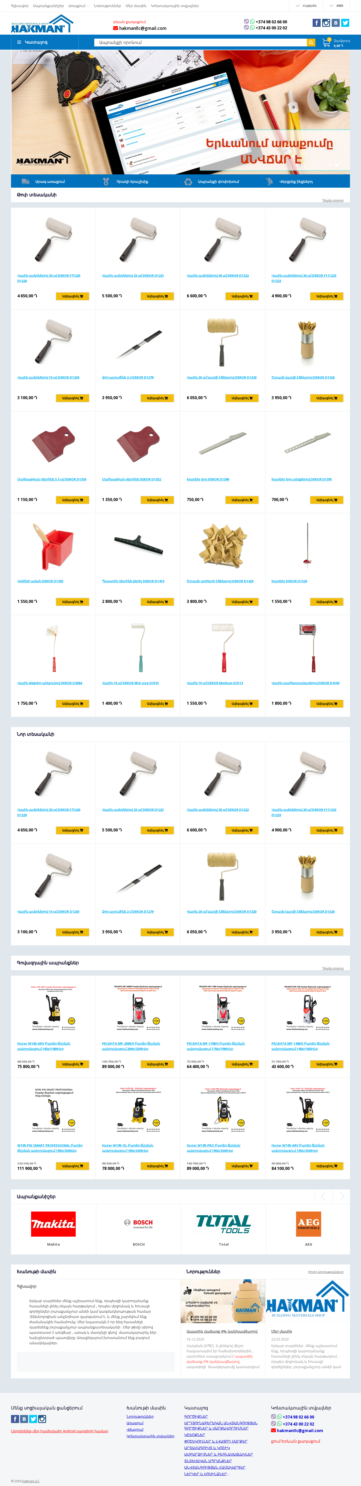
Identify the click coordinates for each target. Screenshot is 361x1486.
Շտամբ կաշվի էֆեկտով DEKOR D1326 (303, 382)
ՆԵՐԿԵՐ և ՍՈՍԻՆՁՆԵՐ (205, 1473)
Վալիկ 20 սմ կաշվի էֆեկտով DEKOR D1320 (221, 382)
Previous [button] (323, 1201)
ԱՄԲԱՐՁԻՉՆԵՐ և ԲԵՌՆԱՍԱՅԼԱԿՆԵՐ (218, 1454)
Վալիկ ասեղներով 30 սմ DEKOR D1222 (218, 280)
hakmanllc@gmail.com (138, 28)
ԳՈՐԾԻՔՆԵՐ (196, 1416)
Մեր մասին (281, 1335)
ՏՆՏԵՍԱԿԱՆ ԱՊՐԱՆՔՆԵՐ (208, 1460)
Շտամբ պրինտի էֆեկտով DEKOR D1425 (220, 585)
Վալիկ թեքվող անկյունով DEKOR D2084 (49, 687)
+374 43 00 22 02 (271, 28)
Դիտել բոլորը (333, 205)
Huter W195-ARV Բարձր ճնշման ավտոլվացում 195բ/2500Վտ (298, 1152)
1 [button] (329, 169)
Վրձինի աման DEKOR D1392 (40, 585)
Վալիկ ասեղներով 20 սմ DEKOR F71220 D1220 (48, 283)
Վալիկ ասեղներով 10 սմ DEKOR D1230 (48, 382)
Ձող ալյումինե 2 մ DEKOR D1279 (127, 382)
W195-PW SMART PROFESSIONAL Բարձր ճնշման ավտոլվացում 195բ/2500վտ (49, 1152)
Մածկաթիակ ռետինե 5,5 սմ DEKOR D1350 (51, 483)
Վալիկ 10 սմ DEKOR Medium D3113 (215, 687)
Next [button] (341, 1201)
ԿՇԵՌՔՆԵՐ (194, 1434)
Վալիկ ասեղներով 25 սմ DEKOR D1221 (133, 280)
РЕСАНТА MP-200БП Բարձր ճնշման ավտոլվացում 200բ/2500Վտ (131, 1050)
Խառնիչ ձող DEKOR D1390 (208, 483)
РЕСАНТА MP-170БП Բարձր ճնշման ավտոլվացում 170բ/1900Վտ (216, 1050)
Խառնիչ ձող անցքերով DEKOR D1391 (302, 483)
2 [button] (336, 169)
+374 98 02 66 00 (271, 22)
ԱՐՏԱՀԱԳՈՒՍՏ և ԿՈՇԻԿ (207, 1447)
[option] (180, 117)
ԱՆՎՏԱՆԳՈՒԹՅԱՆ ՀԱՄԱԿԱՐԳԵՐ (214, 1467)
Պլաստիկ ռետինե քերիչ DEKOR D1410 (133, 585)
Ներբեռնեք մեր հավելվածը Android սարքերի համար (59, 1431)
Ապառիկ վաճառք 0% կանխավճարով (222, 1335)
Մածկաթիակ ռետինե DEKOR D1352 (131, 483)
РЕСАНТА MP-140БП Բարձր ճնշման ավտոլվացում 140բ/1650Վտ (300, 1050)
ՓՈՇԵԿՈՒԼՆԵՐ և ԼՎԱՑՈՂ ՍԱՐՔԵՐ (215, 1441)
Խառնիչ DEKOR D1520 (289, 585)
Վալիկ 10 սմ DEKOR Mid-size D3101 (130, 687)
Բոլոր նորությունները (326, 1276)
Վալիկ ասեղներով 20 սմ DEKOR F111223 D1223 (304, 283)
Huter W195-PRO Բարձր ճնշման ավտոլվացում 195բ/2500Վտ (213, 1152)
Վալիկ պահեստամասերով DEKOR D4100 (305, 687)
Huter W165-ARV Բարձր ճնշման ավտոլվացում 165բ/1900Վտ (43, 1050)
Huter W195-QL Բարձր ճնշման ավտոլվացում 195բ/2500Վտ (127, 1152)
